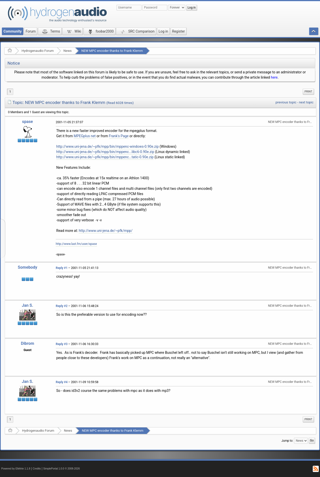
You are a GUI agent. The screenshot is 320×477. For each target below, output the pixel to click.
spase (27, 121)
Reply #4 (62, 382)
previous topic (286, 102)
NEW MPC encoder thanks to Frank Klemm (112, 51)
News (68, 51)
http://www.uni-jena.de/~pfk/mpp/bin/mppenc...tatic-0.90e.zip (105, 157)
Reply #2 (62, 306)
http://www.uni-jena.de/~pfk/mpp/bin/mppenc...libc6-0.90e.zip (105, 152)
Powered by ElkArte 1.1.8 (15, 468)
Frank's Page (119, 136)
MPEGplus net (85, 136)
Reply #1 (62, 268)
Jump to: (287, 440)
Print (308, 91)
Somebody (27, 267)
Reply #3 (62, 344)
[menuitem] (308, 92)
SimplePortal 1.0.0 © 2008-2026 (61, 468)
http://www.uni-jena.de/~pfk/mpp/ (105, 231)
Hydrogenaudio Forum (38, 51)
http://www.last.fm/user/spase (76, 244)
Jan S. (27, 305)
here (274, 77)
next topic (306, 102)
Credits (37, 468)
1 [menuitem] (10, 91)
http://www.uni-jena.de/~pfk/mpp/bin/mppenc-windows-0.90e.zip (107, 146)
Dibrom (27, 343)
